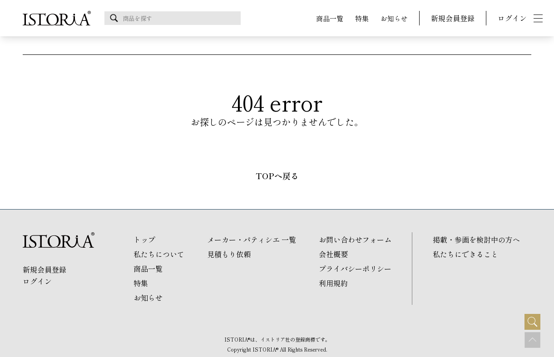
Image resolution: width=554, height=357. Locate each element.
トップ (144, 239)
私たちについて (159, 254)
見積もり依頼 (229, 254)
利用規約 (333, 283)
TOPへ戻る (277, 176)
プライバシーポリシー (355, 268)
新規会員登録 (453, 18)
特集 (362, 18)
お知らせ (394, 18)
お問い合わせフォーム (355, 239)
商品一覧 (329, 18)
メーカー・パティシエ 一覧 (251, 239)
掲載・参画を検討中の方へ (476, 239)
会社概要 (333, 254)
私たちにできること (465, 254)
